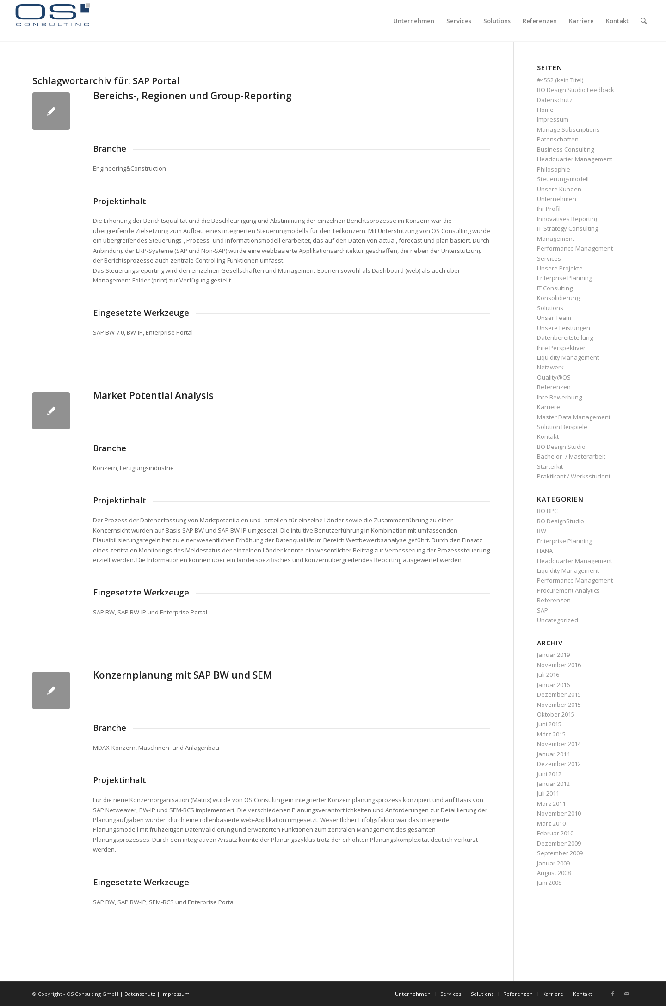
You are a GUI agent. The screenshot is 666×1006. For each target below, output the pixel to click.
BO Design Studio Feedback (575, 90)
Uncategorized (557, 620)
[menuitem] (413, 20)
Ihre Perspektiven (562, 348)
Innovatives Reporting (567, 219)
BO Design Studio (561, 446)
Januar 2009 (553, 863)
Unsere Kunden (559, 189)
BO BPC (547, 511)
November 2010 (559, 813)
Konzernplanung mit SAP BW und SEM (182, 675)
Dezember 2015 (559, 694)
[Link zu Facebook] (613, 993)
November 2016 (559, 665)
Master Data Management (573, 417)
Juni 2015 (549, 724)
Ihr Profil (549, 208)
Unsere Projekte (560, 268)
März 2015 (551, 734)
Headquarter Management (574, 159)
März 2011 (551, 803)
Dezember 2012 (559, 764)
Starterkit (550, 466)
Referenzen (554, 387)
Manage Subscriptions (568, 129)
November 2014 (559, 744)
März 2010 (551, 823)
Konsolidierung (558, 298)
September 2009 (560, 853)
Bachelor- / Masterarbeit (571, 456)
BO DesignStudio (560, 521)
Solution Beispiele (562, 427)
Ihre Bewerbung (559, 397)
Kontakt (548, 436)
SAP (542, 610)
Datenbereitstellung (565, 337)
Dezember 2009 (559, 843)
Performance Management (575, 248)
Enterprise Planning (564, 278)
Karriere (548, 407)
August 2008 (554, 873)
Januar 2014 (553, 754)
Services (549, 258)
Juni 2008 (549, 882)
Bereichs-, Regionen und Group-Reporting (192, 95)
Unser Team (554, 317)
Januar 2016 (553, 685)
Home (545, 109)
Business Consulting (565, 149)
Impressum (552, 119)
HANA (545, 550)
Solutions (550, 308)
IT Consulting (555, 288)
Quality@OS (554, 377)
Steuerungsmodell (563, 179)
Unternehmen (556, 199)
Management (555, 238)
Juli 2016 (548, 674)
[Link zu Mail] (627, 993)
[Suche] (644, 20)
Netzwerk (550, 367)
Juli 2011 (548, 793)
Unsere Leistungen (563, 328)
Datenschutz (555, 100)
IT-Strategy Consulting (567, 228)
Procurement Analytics (568, 590)
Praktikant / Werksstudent (573, 476)
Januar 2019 (553, 654)
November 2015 (559, 704)
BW (541, 531)
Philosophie (553, 169)
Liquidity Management (568, 357)
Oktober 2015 (555, 714)
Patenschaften (558, 139)
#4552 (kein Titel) (560, 80)
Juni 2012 (549, 774)
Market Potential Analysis (153, 395)
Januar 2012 (553, 783)
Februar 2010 (555, 833)
